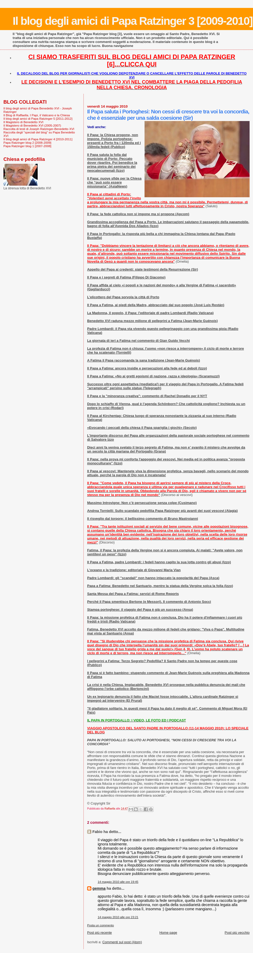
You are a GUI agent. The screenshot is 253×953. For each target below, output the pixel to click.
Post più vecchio (237, 933)
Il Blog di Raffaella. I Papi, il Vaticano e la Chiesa (36, 115)
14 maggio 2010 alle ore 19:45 (118, 881)
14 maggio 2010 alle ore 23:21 (118, 917)
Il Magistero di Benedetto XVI (23, 122)
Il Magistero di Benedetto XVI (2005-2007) (32, 125)
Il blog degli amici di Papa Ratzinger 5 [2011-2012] (37, 118)
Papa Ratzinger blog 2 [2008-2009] (27, 142)
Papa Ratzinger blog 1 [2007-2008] (27, 146)
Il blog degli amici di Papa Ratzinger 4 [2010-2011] (37, 139)
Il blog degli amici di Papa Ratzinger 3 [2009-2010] (132, 21)
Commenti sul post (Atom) (122, 942)
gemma (99, 888)
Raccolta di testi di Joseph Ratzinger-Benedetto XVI (38, 129)
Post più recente (99, 933)
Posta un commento (100, 925)
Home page (168, 933)
